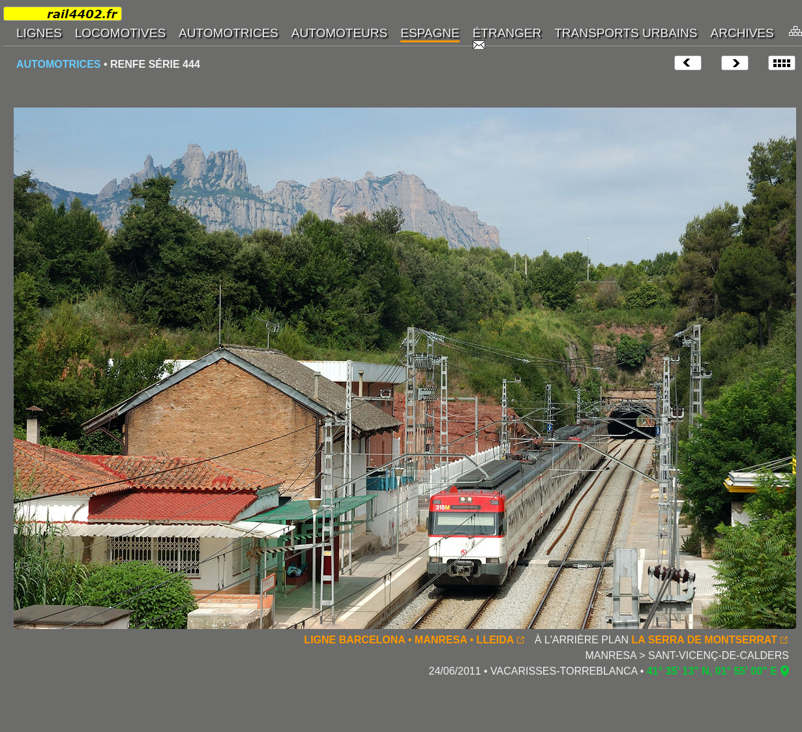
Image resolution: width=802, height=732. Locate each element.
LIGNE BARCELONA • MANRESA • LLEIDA (409, 639)
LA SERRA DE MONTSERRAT (704, 639)
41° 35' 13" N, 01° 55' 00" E (712, 671)
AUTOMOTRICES (58, 64)
